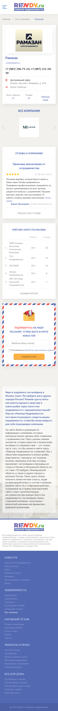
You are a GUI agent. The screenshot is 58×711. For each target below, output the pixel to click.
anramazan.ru (13, 62)
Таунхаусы (10, 602)
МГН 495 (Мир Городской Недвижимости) (16, 281)
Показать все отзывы (29, 213)
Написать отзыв (45, 98)
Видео (8, 583)
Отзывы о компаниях (14, 624)
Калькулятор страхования (17, 663)
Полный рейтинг (29, 293)
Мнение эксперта (13, 573)
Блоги (7, 569)
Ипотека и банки (12, 650)
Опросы (8, 637)
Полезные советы (13, 689)
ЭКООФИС (14, 265)
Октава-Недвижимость (41, 204)
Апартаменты (11, 598)
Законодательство (13, 667)
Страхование (11, 653)
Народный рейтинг (13, 627)
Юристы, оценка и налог (16, 656)
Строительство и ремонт (16, 682)
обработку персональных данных (39, 350)
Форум (8, 634)
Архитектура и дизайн (15, 679)
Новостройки (11, 595)
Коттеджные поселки (15, 605)
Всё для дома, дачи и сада (17, 686)
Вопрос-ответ (11, 631)
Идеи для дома (12, 692)
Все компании (11, 612)
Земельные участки (14, 608)
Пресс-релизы (11, 566)
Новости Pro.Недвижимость (18, 562)
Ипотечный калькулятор (16, 660)
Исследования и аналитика (17, 579)
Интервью (9, 576)
